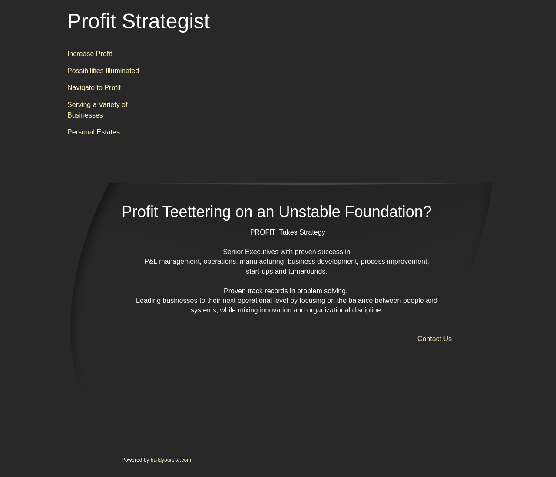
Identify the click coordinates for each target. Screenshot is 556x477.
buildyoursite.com (171, 460)
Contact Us (434, 339)
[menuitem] (106, 54)
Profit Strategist (138, 21)
